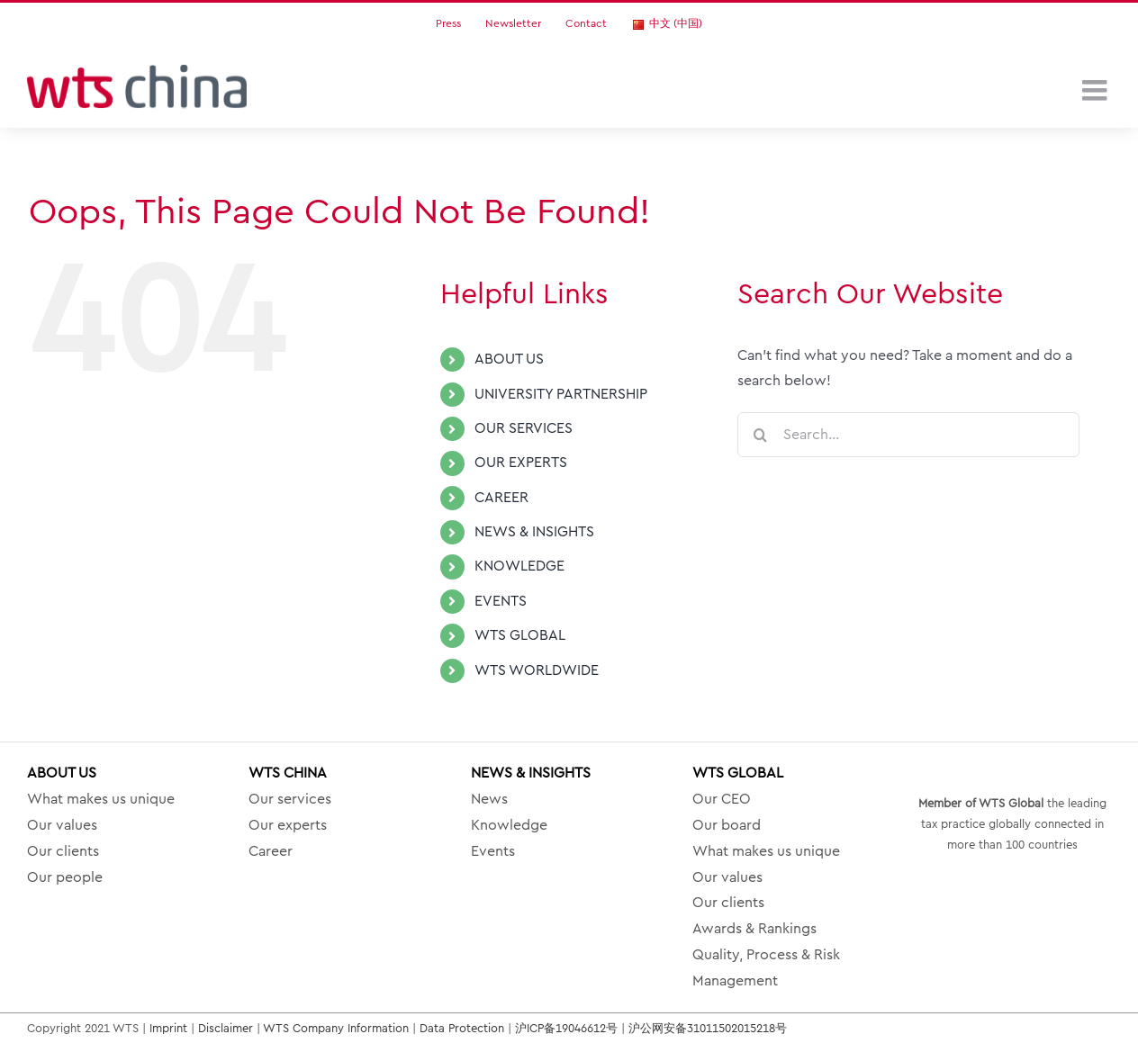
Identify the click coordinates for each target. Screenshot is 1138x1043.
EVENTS (500, 601)
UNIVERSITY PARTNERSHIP (560, 394)
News (489, 799)
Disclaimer (225, 1028)
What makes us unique (101, 799)
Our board (726, 825)
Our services (289, 799)
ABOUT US (509, 359)
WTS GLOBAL (519, 635)
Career (270, 851)
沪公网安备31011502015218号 (707, 1028)
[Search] (759, 434)
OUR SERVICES (523, 428)
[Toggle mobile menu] (1096, 90)
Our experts (287, 825)
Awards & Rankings (754, 929)
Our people (65, 877)
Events (493, 851)
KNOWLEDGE (519, 566)
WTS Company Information (336, 1028)
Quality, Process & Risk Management (766, 968)
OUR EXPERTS (520, 462)
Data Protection (462, 1028)
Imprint (168, 1028)
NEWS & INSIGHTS (534, 532)
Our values (62, 825)
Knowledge (509, 825)
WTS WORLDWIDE (536, 670)
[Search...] (908, 434)
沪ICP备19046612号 (566, 1028)
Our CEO (721, 799)
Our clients (63, 851)
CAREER (501, 497)
